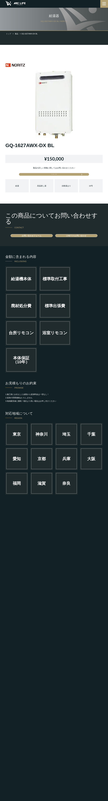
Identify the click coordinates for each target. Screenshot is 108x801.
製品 (16, 34)
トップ (8, 34)
